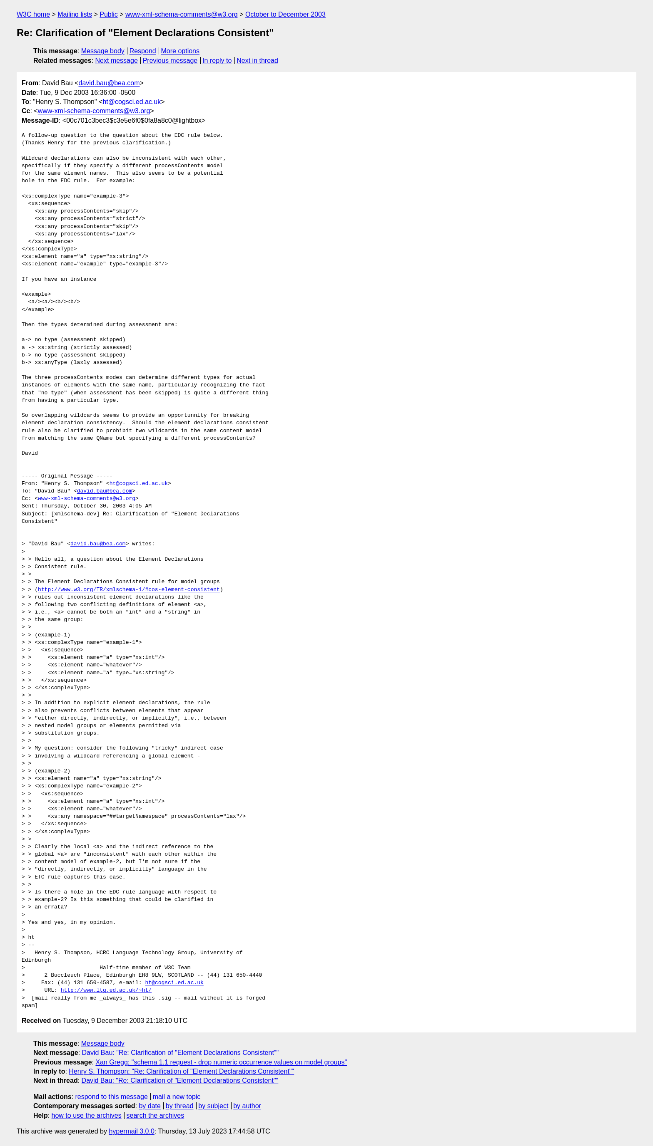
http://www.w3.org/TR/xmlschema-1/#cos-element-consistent (129, 590)
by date (149, 1105)
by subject (213, 1105)
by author (247, 1105)
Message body (103, 50)
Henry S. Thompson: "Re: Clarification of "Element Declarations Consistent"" (181, 1071)
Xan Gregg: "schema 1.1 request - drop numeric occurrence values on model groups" (221, 1062)
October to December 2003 (285, 14)
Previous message (170, 60)
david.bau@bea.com (109, 83)
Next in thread (257, 60)
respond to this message (111, 1096)
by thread (180, 1105)
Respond (143, 50)
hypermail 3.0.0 (131, 1131)
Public (109, 14)
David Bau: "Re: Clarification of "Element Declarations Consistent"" (180, 1052)
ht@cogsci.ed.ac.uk (131, 101)
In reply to (217, 60)
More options (180, 50)
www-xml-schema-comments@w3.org (181, 14)
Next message (116, 60)
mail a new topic (177, 1096)
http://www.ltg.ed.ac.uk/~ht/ (106, 990)
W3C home (33, 14)
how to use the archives (87, 1115)
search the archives (155, 1115)
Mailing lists (74, 14)
